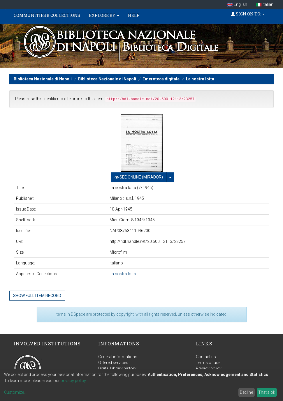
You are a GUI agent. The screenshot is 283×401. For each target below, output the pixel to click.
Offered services (113, 362)
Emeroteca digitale (161, 79)
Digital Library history (117, 368)
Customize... (15, 392)
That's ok (266, 392)
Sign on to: (248, 14)
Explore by (104, 15)
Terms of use (208, 362)
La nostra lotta (200, 79)
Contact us (206, 356)
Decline (246, 392)
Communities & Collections (47, 15)
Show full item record (37, 295)
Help (134, 15)
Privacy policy (209, 368)
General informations (117, 356)
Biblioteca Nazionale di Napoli (43, 79)
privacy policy (73, 380)
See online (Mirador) (139, 177)
